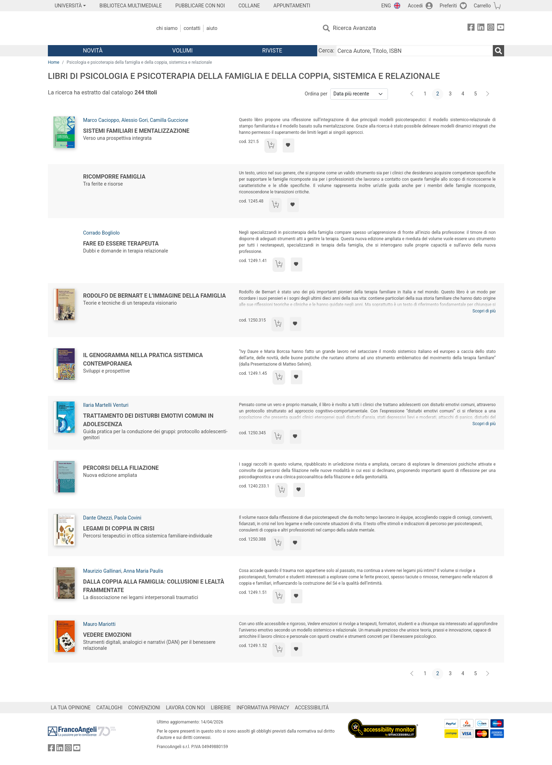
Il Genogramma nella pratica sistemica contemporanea (143, 359)
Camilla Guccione (169, 120)
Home (53, 62)
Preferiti (448, 5)
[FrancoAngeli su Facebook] (471, 28)
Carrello (482, 5)
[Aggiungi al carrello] (270, 145)
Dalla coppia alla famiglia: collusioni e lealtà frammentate (153, 585)
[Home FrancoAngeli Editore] (94, 28)
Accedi (415, 5)
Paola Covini (127, 518)
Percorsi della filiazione (121, 468)
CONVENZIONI (144, 707)
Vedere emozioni (107, 635)
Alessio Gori (134, 120)
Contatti (191, 28)
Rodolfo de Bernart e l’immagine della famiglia (154, 295)
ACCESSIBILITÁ (312, 707)
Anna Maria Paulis (143, 571)
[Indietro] (412, 94)
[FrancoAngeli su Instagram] (490, 28)
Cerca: (326, 50)
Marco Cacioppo (101, 120)
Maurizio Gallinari (102, 571)
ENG (386, 5)
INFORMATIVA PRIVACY (263, 707)
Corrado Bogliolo (101, 233)
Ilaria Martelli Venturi (105, 405)
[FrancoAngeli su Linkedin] (480, 28)
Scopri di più (484, 311)
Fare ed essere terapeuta (121, 243)
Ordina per (316, 94)
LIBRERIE (221, 707)
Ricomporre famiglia (114, 176)
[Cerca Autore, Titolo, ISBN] (414, 50)
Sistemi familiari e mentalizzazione (136, 131)
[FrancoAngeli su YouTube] (500, 28)
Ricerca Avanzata (354, 28)
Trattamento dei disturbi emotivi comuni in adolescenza (148, 420)
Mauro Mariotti (99, 624)
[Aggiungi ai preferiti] (288, 145)
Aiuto (211, 28)
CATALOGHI (109, 707)
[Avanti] (488, 94)
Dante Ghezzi (97, 518)
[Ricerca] (498, 50)
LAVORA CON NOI (185, 707)
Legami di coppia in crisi (119, 528)
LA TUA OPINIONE (71, 707)
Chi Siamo (166, 28)
